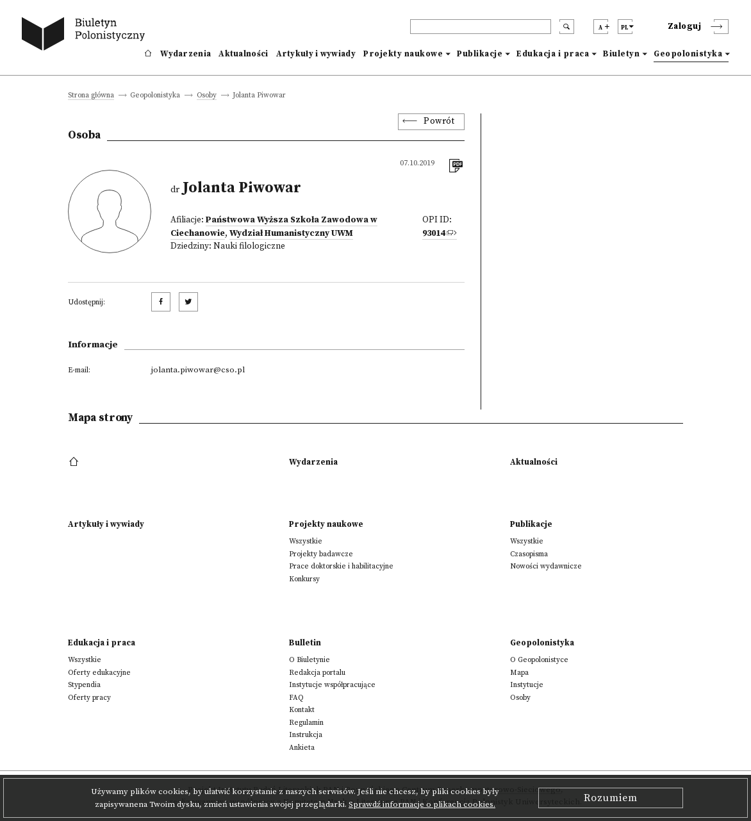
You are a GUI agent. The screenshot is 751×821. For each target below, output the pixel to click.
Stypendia (84, 685)
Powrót (439, 121)
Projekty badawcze (321, 554)
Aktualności (243, 54)
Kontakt (302, 710)
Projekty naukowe (403, 54)
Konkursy (304, 579)
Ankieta (302, 747)
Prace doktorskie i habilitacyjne (341, 566)
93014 (433, 233)
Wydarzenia (185, 54)
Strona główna (91, 96)
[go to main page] (85, 36)
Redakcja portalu (317, 672)
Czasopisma (529, 554)
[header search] (480, 26)
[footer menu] (75, 462)
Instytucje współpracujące (332, 685)
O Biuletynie (309, 660)
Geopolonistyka (688, 54)
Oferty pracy (89, 697)
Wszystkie (305, 541)
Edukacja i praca (552, 54)
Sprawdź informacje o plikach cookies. (422, 804)
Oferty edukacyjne (99, 672)
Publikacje (479, 54)
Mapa (519, 672)
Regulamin (306, 722)
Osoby (207, 96)
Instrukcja (305, 735)
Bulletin (305, 643)
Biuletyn (621, 54)
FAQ (296, 697)
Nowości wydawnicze (546, 566)
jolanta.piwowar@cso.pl (198, 370)
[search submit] (566, 26)
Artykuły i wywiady (316, 54)
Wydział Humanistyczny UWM (291, 233)
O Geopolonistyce (539, 660)
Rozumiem (611, 798)
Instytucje (526, 685)
